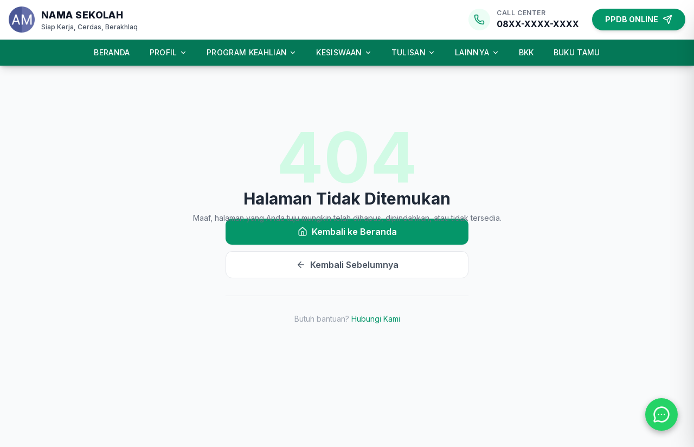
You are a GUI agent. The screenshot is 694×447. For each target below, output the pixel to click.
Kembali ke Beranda (347, 231)
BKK (526, 52)
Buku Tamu (577, 52)
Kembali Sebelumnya (347, 264)
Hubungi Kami (375, 318)
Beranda (112, 52)
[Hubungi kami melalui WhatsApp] (661, 414)
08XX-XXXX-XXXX (538, 23)
